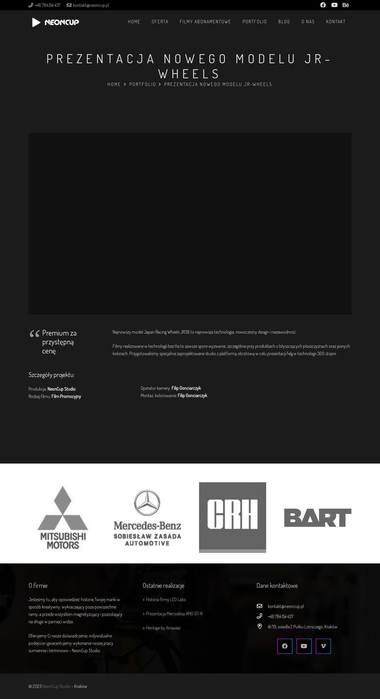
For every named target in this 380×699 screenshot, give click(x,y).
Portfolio (142, 84)
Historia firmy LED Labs (166, 599)
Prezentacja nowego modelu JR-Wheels (218, 84)
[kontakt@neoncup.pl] (262, 606)
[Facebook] (285, 646)
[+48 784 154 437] (262, 616)
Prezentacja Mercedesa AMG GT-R (174, 613)
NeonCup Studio (56, 686)
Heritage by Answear (163, 628)
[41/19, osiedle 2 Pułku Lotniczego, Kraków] (262, 626)
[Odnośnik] (55, 24)
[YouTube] (304, 646)
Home (114, 84)
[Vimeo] (323, 646)
